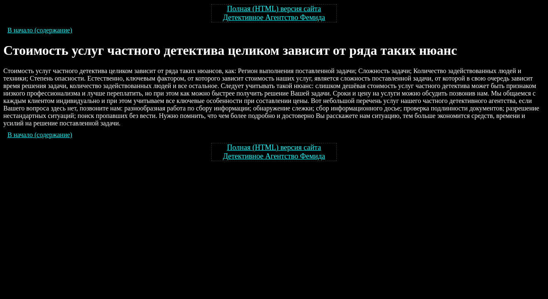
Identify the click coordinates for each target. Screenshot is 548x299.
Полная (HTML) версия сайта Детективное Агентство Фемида (274, 13)
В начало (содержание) (39, 30)
